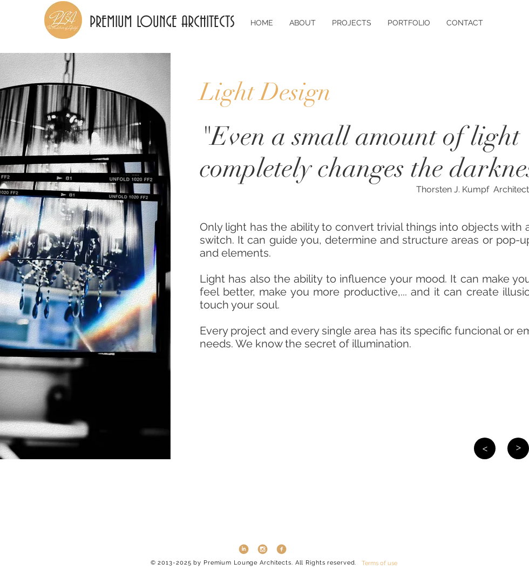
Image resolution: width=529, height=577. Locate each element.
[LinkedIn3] (243, 549)
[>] (485, 448)
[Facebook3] (281, 549)
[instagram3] (262, 549)
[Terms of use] (379, 563)
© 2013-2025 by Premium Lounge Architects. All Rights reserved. (254, 562)
